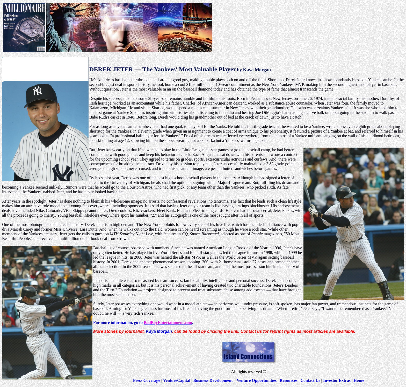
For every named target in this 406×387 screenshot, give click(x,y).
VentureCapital (176, 380)
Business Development (213, 380)
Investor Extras (337, 380)
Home (358, 380)
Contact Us (310, 380)
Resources (289, 380)
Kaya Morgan (159, 331)
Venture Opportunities (257, 380)
